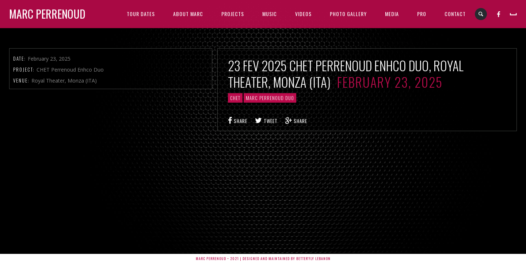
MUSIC (269, 14)
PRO (421, 14)
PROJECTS (232, 14)
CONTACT (455, 14)
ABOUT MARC (188, 14)
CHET (235, 98)
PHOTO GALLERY (348, 14)
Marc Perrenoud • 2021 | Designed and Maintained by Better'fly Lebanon (263, 258)
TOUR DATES (141, 14)
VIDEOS (303, 14)
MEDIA (392, 14)
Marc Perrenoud (47, 13)
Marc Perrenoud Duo (270, 98)
